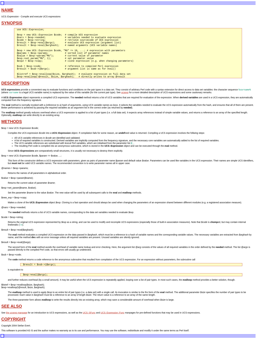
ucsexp (124, 92)
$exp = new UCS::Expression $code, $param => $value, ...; (31, 155)
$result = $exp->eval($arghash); (17, 229)
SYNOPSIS (11, 23)
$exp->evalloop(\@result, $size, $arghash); (23, 287)
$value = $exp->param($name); (17, 178)
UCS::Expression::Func (112, 312)
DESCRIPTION (15, 83)
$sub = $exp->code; (11, 254)
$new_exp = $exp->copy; (14, 197)
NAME (7, 10)
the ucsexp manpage (16, 312)
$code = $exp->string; (12, 217)
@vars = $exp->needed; (13, 207)
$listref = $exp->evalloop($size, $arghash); (23, 284)
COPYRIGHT (13, 319)
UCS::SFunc (89, 312)
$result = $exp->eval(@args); (16, 242)
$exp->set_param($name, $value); (18, 187)
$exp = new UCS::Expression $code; (20, 128)
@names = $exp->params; (14, 168)
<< (2, 3)
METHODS (11, 121)
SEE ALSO (11, 306)
